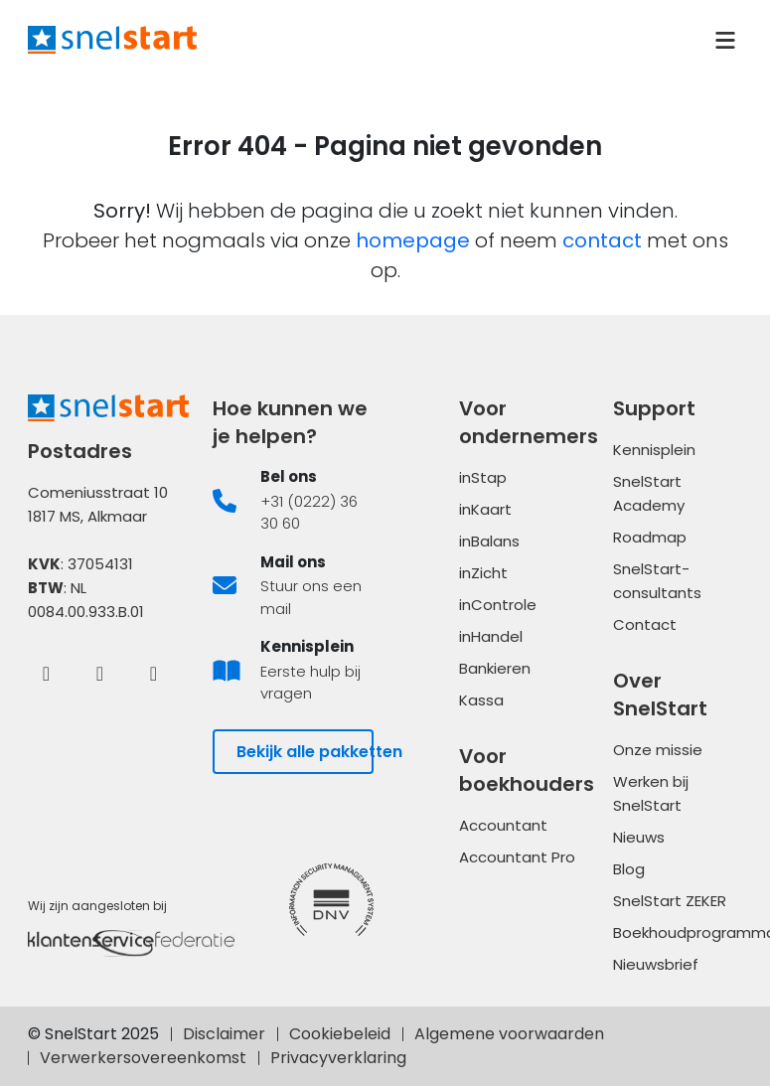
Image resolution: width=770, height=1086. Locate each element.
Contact (645, 624)
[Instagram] (154, 673)
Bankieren (495, 668)
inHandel (491, 636)
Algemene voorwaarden (509, 1033)
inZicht (483, 572)
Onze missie (657, 749)
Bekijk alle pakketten (305, 751)
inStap (483, 477)
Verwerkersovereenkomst (143, 1057)
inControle (498, 604)
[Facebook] (47, 673)
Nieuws (639, 837)
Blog (629, 868)
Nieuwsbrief (655, 964)
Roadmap (650, 537)
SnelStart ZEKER (669, 900)
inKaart (485, 509)
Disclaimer (224, 1033)
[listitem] (293, 501)
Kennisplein (654, 449)
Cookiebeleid (339, 1033)
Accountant (503, 825)
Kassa (481, 700)
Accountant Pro (517, 857)
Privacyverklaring (338, 1057)
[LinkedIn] (100, 673)
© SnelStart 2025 (93, 1033)
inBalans (489, 541)
